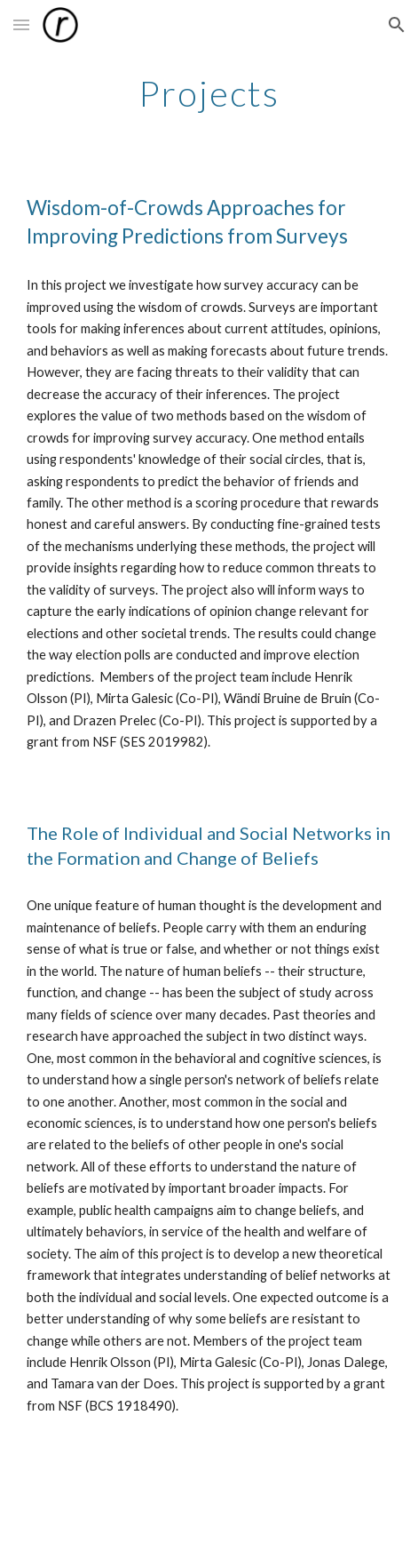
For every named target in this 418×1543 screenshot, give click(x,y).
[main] (209, 93)
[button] (21, 24)
